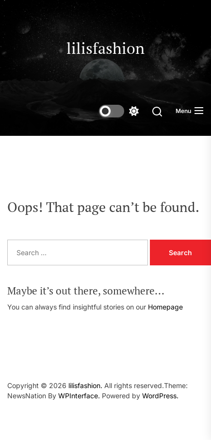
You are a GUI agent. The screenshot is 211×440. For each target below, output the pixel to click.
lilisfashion (105, 48)
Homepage (165, 307)
